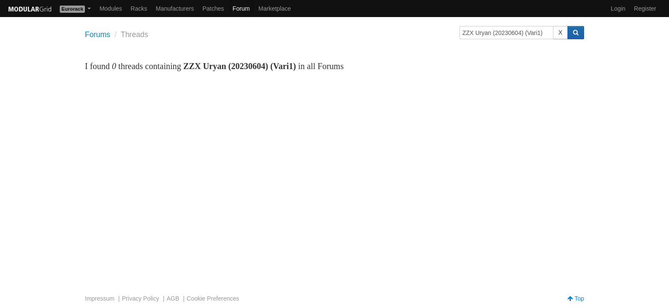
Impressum (99, 298)
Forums (97, 34)
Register (645, 8)
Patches (213, 8)
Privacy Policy (140, 298)
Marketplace (275, 8)
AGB (172, 298)
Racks (139, 8)
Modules (110, 8)
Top (575, 298)
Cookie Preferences (213, 298)
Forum (241, 8)
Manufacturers (175, 8)
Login (618, 8)
